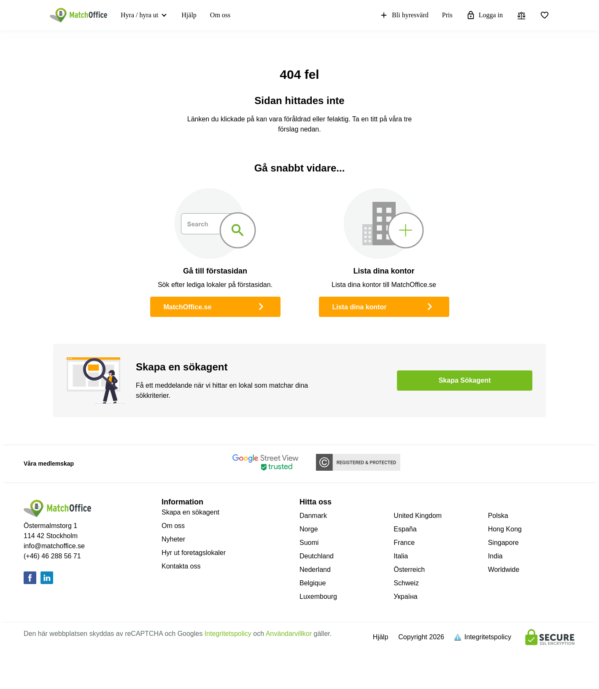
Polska (498, 515)
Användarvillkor (289, 633)
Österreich (409, 569)
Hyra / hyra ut (139, 15)
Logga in (484, 15)
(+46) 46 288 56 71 (52, 556)
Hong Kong (505, 529)
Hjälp (189, 15)
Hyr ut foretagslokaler (194, 552)
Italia (401, 556)
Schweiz (406, 583)
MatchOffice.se (215, 306)
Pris (447, 15)
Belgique (313, 583)
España (405, 529)
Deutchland (317, 556)
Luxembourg (318, 596)
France (404, 542)
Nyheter (173, 539)
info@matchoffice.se (54, 546)
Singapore (503, 542)
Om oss (220, 15)
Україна (405, 596)
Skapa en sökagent (190, 512)
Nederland (315, 569)
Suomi (309, 542)
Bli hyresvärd (404, 15)
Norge (309, 529)
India (495, 556)
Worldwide (503, 569)
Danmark (313, 515)
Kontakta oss (181, 566)
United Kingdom (418, 515)
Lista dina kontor (384, 306)
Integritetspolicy (228, 633)
